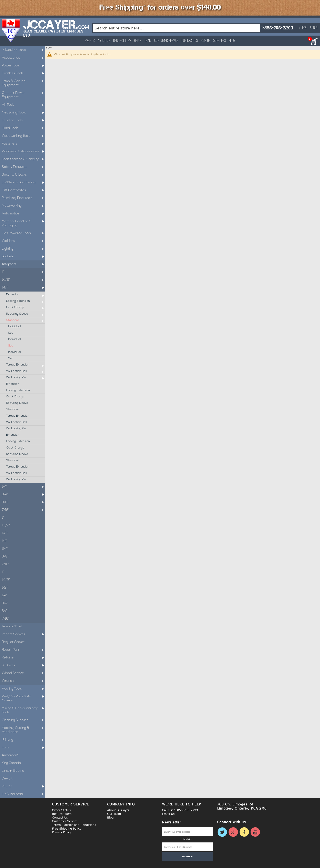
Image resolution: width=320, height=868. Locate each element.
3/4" (23, 494)
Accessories (23, 58)
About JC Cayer (118, 810)
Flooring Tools (23, 689)
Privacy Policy (61, 832)
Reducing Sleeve (25, 314)
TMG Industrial (23, 794)
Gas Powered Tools (23, 233)
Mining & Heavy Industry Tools (23, 710)
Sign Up (205, 40)
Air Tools (23, 105)
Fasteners (23, 144)
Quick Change (25, 307)
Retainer (23, 658)
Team (147, 40)
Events (90, 40)
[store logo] (11, 30)
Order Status (61, 810)
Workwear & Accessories (23, 151)
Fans (23, 747)
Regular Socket (13, 642)
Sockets (23, 256)
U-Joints (23, 665)
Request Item (122, 40)
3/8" (23, 502)
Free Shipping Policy (66, 828)
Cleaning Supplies (23, 720)
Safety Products (23, 167)
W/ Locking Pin (25, 378)
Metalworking (23, 206)
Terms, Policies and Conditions (74, 825)
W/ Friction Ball (25, 371)
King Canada (11, 763)
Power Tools (23, 66)
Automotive (23, 214)
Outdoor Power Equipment (23, 95)
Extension (25, 295)
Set (10, 332)
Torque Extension (25, 365)
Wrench (23, 681)
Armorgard (10, 755)
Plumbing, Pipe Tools (23, 198)
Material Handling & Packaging (23, 223)
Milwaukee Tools (23, 50)
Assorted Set (12, 626)
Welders (23, 241)
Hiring (137, 40)
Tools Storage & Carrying (23, 159)
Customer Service (166, 40)
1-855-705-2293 (277, 27)
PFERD (23, 786)
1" (23, 272)
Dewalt (7, 778)
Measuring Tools (23, 113)
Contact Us (190, 40)
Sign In (314, 28)
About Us (104, 40)
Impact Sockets (23, 634)
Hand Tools (23, 128)
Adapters (23, 264)
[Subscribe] (187, 856)
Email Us (168, 813)
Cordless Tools (23, 73)
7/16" (23, 510)
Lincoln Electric (13, 771)
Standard (25, 320)
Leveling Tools (23, 120)
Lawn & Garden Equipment (23, 83)
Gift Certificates (23, 190)
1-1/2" (23, 280)
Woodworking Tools (23, 136)
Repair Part (23, 650)
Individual (14, 326)
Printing (23, 740)
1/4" (23, 487)
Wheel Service (23, 673)
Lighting (23, 249)
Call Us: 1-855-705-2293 (180, 810)
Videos (303, 28)
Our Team (114, 813)
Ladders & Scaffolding (23, 182)
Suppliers (219, 40)
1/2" (23, 288)
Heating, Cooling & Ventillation (23, 730)
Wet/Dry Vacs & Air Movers (23, 698)
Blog (232, 40)
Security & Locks (23, 175)
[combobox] (176, 28)
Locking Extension (25, 301)
